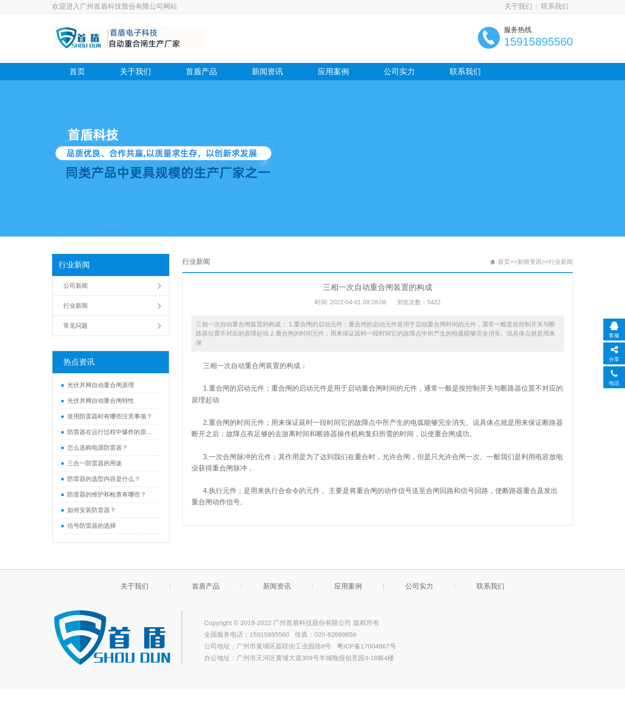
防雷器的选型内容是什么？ (103, 478)
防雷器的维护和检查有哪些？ (106, 494)
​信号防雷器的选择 (91, 525)
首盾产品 (201, 71)
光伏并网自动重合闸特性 (100, 400)
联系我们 (555, 6)
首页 (77, 71)
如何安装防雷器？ (91, 510)
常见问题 (75, 325)
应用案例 (333, 71)
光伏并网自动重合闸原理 (100, 385)
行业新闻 (74, 264)
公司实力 (399, 71)
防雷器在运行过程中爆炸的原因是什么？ (111, 431)
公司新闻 (75, 285)
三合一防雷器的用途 (94, 463)
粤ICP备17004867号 (366, 646)
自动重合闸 (248, 365)
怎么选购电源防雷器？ (97, 447)
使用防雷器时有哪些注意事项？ (109, 416)
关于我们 (518, 6)
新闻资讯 (267, 71)
